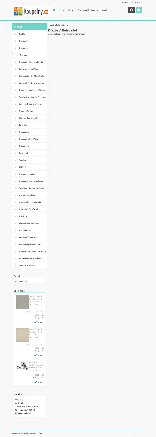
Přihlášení (125, 2)
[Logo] (31, 10)
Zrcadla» (23, 125)
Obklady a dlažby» (27, 195)
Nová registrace (136, 2)
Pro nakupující (83, 10)
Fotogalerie (72, 10)
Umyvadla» (24, 132)
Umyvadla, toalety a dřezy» (31, 181)
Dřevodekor (24, 146)
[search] (131, 10)
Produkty (61, 10)
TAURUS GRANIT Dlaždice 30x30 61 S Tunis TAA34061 (36, 333)
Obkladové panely (27, 174)
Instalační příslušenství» (30, 244)
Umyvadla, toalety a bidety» (31, 62)
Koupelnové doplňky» (28, 69)
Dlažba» (23, 55)
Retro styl (23, 153)
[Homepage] (53, 10)
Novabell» (23, 41)
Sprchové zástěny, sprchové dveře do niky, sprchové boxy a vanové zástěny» (32, 189)
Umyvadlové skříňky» (28, 139)
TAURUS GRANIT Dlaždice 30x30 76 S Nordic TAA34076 (36, 300)
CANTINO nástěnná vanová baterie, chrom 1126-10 (36, 366)
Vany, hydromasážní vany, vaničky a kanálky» (30, 105)
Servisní (22, 160)
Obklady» (23, 48)
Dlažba (57, 25)
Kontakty (105, 10)
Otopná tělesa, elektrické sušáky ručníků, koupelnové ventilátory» (31, 203)
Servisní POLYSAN (27, 265)
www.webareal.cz (37, 433)
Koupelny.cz (95, 10)
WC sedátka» (25, 230)
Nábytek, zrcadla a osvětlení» (32, 90)
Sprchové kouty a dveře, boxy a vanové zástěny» (33, 98)
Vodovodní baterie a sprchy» (31, 83)
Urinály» (23, 216)
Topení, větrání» (26, 111)
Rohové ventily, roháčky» (30, 258)
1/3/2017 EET (20, 281)
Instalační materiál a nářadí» (32, 76)
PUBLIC (22, 167)
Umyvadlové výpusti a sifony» (32, 251)
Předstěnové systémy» (29, 223)
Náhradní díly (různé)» (29, 209)
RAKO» (22, 34)
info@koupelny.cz (23, 413)
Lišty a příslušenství (28, 118)
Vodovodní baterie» (28, 237)
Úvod (52, 25)
